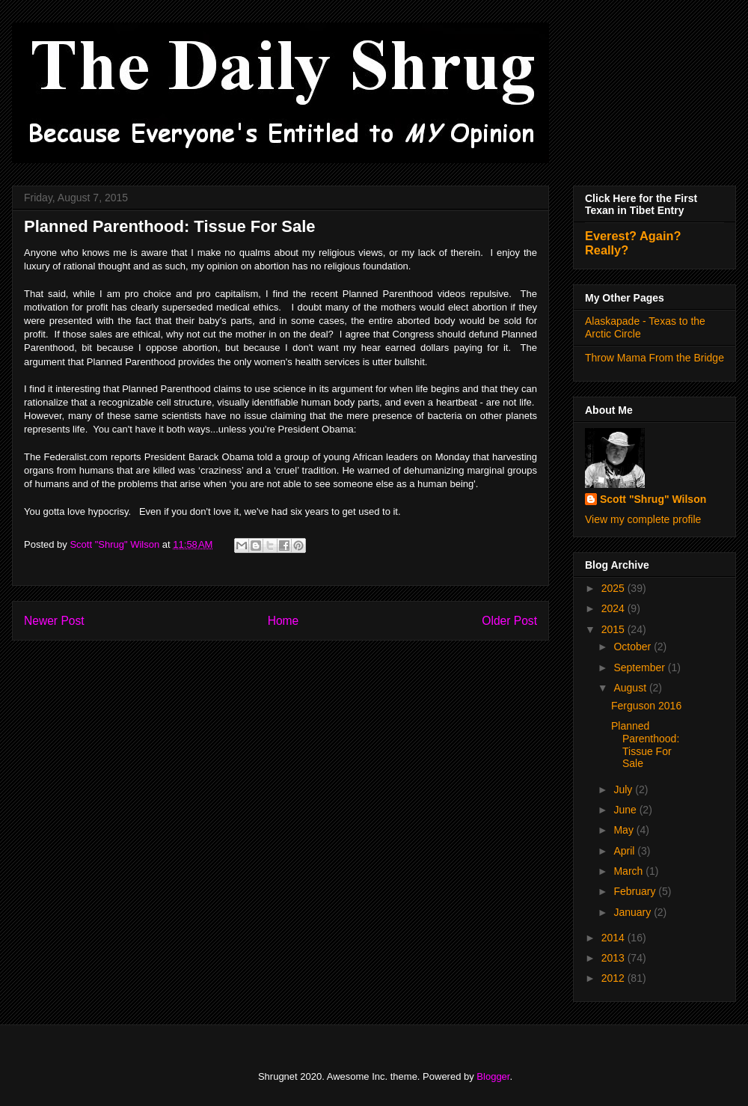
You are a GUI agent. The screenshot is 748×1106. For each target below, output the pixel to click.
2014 (614, 938)
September (640, 667)
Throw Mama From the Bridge (654, 358)
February (635, 891)
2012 (614, 978)
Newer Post (54, 620)
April (625, 851)
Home (283, 620)
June (626, 810)
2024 (614, 608)
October (633, 647)
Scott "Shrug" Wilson (653, 499)
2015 (614, 629)
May (624, 830)
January (633, 912)
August (631, 688)
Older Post (509, 620)
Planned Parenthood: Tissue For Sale (645, 744)
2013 (614, 958)
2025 (614, 588)
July (624, 789)
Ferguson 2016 (646, 706)
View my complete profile (643, 519)
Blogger (492, 1076)
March (629, 871)
